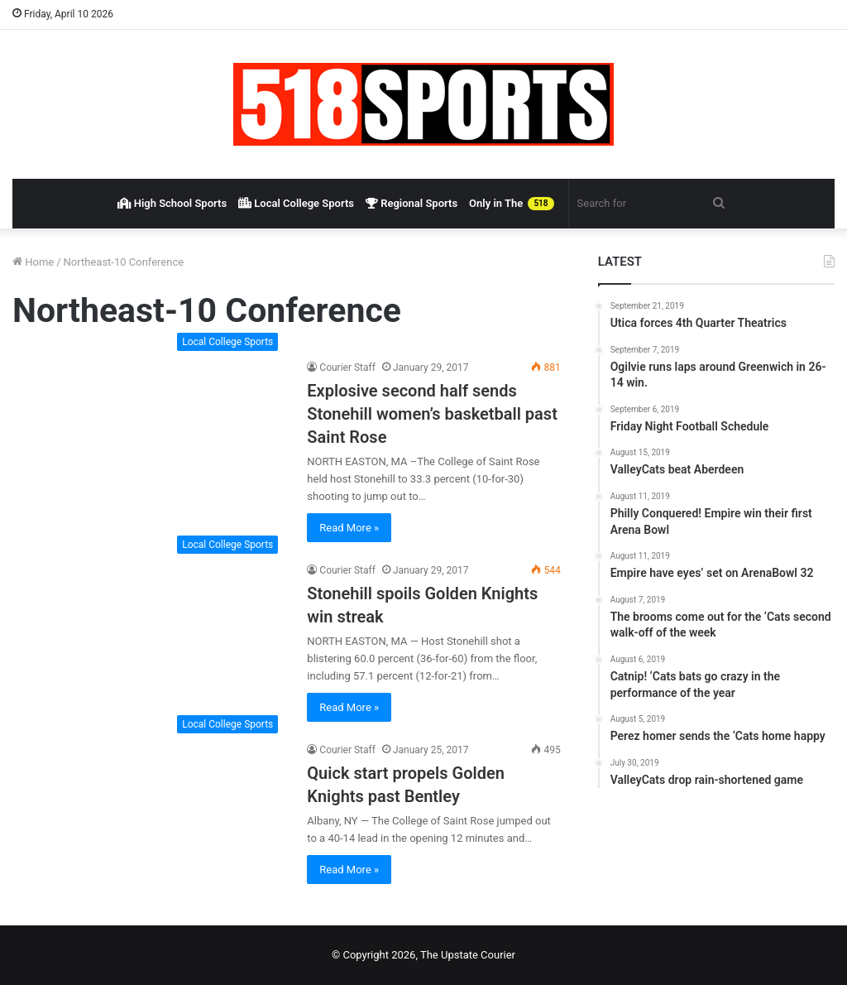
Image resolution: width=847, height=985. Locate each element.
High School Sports (172, 203)
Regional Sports (411, 203)
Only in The (511, 203)
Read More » (349, 527)
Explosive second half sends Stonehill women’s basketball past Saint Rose (432, 414)
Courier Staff (347, 367)
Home (33, 262)
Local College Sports (296, 203)
